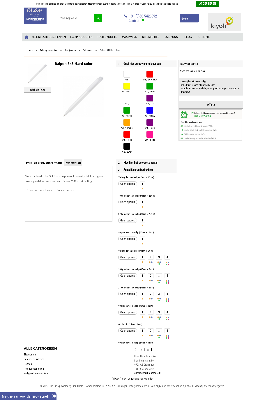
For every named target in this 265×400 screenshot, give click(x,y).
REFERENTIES (150, 37)
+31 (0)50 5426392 (143, 16)
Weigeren (225, 4)
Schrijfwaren (70, 50)
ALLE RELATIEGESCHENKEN (49, 37)
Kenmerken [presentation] (73, 162)
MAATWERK (129, 37)
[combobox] (76, 18)
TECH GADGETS (107, 37)
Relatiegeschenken (48, 50)
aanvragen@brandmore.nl (147, 372)
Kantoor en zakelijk (34, 359)
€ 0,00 (184, 18)
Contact (134, 21)
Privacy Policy (119, 378)
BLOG (188, 37)
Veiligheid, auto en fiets (36, 373)
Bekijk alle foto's (37, 89)
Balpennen (88, 50)
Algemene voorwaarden (140, 378)
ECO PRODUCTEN (81, 37)
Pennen (28, 363)
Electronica (30, 354)
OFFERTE (204, 37)
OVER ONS (171, 37)
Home (26, 37)
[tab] (44, 162)
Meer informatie (187, 4)
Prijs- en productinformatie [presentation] (44, 162)
